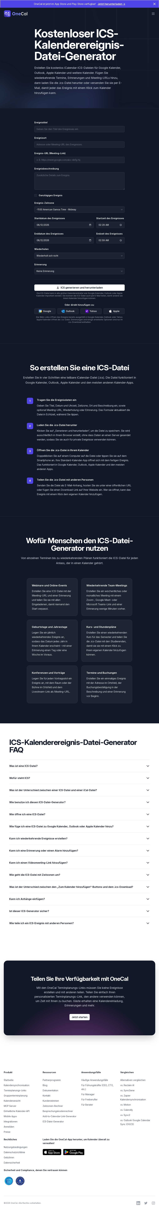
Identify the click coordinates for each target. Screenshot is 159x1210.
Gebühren (9, 1157)
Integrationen (10, 1121)
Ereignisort (40, 138)
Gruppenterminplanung (15, 1095)
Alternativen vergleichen (133, 1080)
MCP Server (10, 1106)
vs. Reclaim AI (127, 1085)
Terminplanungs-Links (15, 1090)
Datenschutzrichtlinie (14, 1152)
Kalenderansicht (12, 1100)
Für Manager (88, 1094)
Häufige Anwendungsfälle (94, 1080)
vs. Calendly (126, 1110)
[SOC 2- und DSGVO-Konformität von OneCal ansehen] (41, 1181)
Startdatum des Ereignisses (49, 218)
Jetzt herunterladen (111, 3)
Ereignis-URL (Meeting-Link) (50, 153)
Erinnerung (40, 264)
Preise (7, 1132)
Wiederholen (41, 249)
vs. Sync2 (125, 1115)
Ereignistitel (41, 122)
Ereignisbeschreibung (46, 168)
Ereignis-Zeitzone (44, 203)
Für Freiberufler (89, 1099)
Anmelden (9, 1126)
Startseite (8, 1080)
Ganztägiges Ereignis (50, 195)
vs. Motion (125, 1104)
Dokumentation (50, 1090)
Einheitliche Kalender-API (16, 1111)
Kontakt (46, 1095)
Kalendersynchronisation (16, 1085)
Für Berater (87, 1104)
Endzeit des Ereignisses (109, 233)
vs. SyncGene (127, 1090)
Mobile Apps (10, 1116)
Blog (45, 1085)
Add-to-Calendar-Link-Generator (59, 1116)
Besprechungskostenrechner (58, 1111)
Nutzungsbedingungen (15, 1147)
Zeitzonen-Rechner (53, 1106)
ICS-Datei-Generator (53, 1121)
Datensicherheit (12, 1162)
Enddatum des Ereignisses (49, 233)
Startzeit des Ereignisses (110, 218)
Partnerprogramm (52, 1080)
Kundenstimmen (51, 1100)
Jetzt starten (79, 1017)
